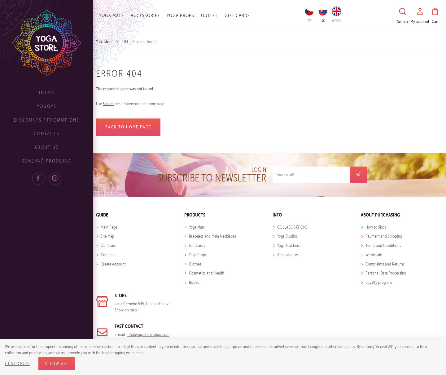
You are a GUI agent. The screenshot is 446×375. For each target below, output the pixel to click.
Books (194, 282)
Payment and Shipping (383, 236)
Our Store (108, 245)
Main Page (109, 227)
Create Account (113, 264)
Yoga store (104, 41)
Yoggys (46, 106)
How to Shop (376, 227)
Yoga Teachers (288, 245)
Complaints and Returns (384, 264)
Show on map (126, 310)
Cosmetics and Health (206, 273)
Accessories (145, 15)
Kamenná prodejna (46, 161)
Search (108, 103)
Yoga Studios (287, 236)
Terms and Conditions (383, 245)
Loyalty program (378, 282)
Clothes (195, 264)
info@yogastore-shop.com (148, 334)
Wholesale (373, 254)
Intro (46, 93)
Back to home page (128, 127)
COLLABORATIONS (292, 227)
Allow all (57, 363)
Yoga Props (180, 15)
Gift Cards (197, 245)
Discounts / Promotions (46, 120)
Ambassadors (288, 254)
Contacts (46, 133)
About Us (46, 147)
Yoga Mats (111, 15)
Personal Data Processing (385, 273)
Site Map (107, 236)
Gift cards (237, 15)
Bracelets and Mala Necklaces (212, 236)
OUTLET (209, 15)
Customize (17, 363)
